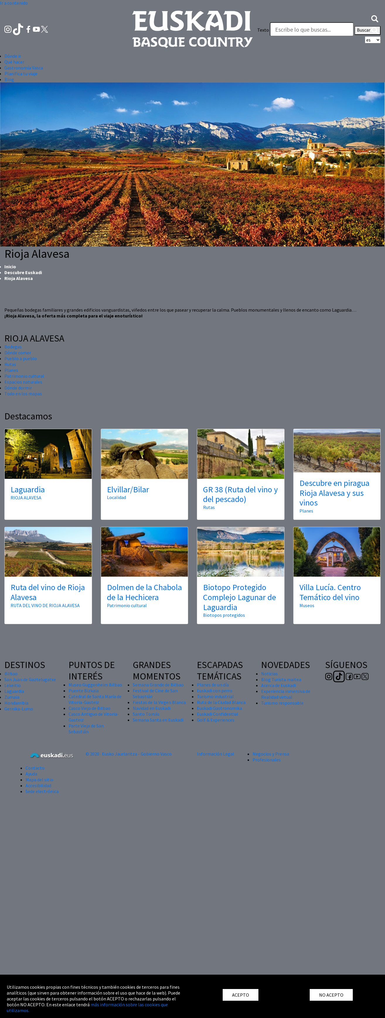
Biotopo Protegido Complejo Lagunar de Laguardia (239, 597)
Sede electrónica (42, 791)
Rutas (10, 364)
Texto (263, 30)
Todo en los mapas (23, 394)
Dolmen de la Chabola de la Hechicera (144, 592)
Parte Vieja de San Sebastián (86, 729)
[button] (374, 18)
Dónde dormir (18, 388)
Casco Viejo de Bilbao (89, 708)
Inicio (10, 266)
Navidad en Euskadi (152, 708)
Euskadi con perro (214, 691)
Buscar (367, 30)
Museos (306, 605)
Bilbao (11, 674)
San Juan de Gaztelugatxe (30, 679)
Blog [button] (9, 79)
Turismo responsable (282, 703)
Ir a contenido (14, 3)
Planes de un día (213, 685)
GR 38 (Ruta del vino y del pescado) (240, 494)
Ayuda (31, 774)
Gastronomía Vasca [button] (23, 68)
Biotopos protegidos (224, 615)
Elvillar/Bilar (128, 489)
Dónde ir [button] (12, 56)
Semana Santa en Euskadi (158, 720)
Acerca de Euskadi (278, 685)
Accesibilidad (38, 785)
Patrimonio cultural (24, 376)
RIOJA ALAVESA (26, 498)
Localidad (116, 497)
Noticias (269, 674)
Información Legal (215, 754)
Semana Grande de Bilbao (158, 685)
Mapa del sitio (39, 780)
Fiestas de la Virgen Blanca (159, 702)
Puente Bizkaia (84, 691)
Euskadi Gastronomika (219, 708)
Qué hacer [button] (14, 62)
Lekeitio (12, 685)
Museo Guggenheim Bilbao (95, 685)
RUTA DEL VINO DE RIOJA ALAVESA (45, 605)
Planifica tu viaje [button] (21, 73)
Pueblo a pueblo (20, 358)
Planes (11, 370)
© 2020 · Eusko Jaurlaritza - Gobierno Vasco (129, 754)
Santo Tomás (146, 714)
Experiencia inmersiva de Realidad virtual (285, 694)
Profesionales (267, 760)
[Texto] (312, 29)
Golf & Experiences (215, 720)
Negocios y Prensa (271, 754)
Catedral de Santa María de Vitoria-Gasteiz (95, 699)
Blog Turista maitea (281, 679)
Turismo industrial (215, 696)
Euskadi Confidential (217, 714)
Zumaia (11, 697)
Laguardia (28, 489)
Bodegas (13, 347)
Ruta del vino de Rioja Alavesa (48, 592)
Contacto (35, 768)
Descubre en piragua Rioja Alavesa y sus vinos (334, 493)
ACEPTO (240, 995)
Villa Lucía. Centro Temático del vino (330, 592)
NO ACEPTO (331, 995)
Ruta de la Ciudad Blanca (221, 702)
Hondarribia (16, 703)
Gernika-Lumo (18, 709)
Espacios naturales (23, 382)
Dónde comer (17, 353)
